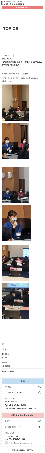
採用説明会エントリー (13, 393)
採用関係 (4, 363)
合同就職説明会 (7, 366)
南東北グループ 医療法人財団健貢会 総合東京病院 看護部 (12, 3)
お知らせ (4, 349)
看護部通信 (5, 354)
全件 (3, 344)
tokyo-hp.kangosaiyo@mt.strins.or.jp (22, 408)
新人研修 (4, 357)
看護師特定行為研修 (8, 371)
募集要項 (8, 387)
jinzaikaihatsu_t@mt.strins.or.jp (20, 443)
